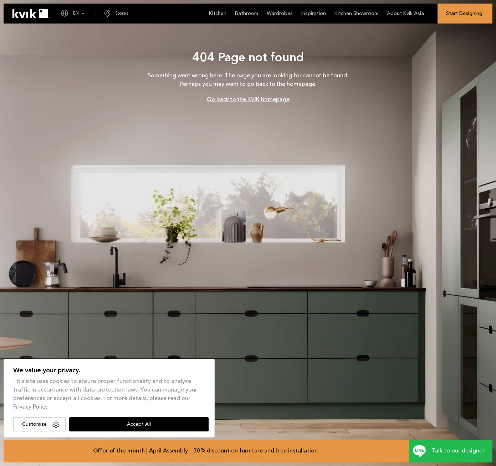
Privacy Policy (30, 407)
